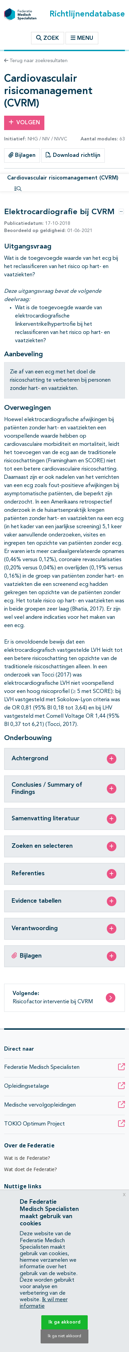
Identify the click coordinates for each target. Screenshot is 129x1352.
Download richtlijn (73, 155)
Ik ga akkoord (64, 1322)
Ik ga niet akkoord (64, 1336)
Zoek (47, 38)
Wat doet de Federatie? (30, 1169)
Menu (82, 38)
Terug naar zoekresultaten (36, 60)
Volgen (24, 122)
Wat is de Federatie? (27, 1158)
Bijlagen (22, 155)
